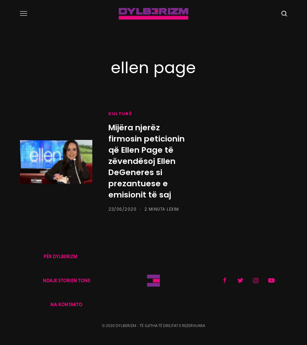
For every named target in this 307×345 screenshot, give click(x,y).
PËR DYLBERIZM (60, 256)
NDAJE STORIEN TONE (66, 280)
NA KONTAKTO (66, 304)
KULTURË (120, 113)
